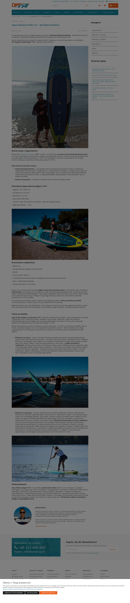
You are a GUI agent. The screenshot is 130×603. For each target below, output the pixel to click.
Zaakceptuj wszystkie (48, 593)
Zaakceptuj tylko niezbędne (14, 593)
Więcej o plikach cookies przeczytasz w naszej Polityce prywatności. (23, 589)
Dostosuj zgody (32, 593)
